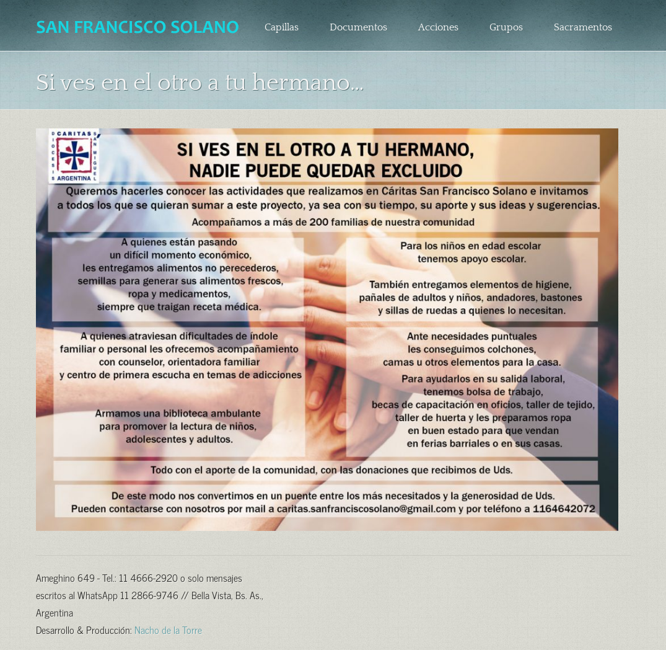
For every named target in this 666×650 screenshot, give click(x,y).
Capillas (282, 27)
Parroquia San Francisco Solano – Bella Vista (139, 27)
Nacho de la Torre (168, 628)
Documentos (358, 27)
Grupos (506, 27)
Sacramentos (583, 27)
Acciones (438, 27)
